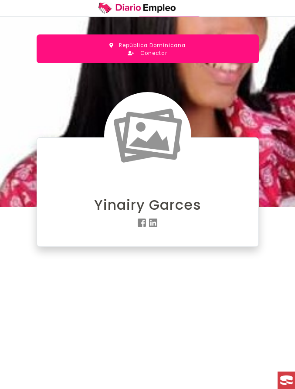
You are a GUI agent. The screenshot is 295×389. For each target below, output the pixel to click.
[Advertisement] (148, 325)
